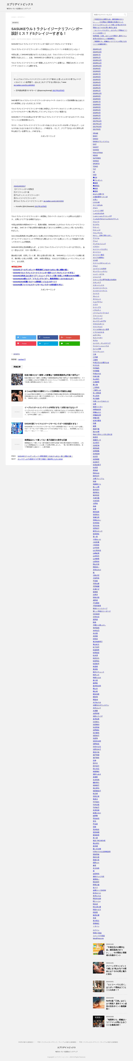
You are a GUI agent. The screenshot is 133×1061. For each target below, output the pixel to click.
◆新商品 (96, 186)
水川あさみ (97, 702)
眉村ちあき (97, 774)
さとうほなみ (98, 205)
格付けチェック (98, 672)
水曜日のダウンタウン (101, 705)
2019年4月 (97, 82)
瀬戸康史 (96, 758)
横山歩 (95, 688)
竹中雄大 (96, 802)
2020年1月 (97, 57)
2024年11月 (97, 49)
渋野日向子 (97, 749)
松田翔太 (96, 661)
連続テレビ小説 (98, 876)
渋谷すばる (97, 747)
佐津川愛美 (97, 420)
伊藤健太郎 (97, 415)
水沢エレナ (97, 708)
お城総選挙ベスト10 (100, 197)
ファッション (98, 315)
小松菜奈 (96, 545)
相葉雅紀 (96, 771)
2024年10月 (97, 52)
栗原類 (95, 669)
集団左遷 (96, 915)
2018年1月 (97, 118)
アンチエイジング (99, 244)
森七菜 (95, 680)
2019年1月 (97, 91)
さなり (95, 208)
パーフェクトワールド (101, 313)
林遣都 (95, 666)
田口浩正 (96, 769)
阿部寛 (95, 912)
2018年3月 (97, 113)
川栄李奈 (96, 578)
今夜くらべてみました (101, 401)
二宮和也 (96, 387)
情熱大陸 (96, 597)
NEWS (95, 155)
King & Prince (98, 152)
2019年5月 (97, 79)
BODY (95, 136)
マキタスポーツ (98, 324)
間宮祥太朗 (97, 898)
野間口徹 (96, 885)
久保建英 (96, 382)
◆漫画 (95, 191)
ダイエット (97, 299)
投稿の (97, 933)
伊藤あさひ (97, 412)
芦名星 (95, 824)
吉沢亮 (95, 456)
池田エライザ (98, 716)
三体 (94, 354)
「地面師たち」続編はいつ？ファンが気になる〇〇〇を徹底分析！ (116, 1022)
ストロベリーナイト (100, 288)
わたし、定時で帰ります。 (102, 235)
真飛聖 (95, 777)
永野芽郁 (96, 713)
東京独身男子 (98, 642)
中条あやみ (97, 374)
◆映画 (95, 188)
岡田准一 (96, 567)
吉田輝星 (96, 459)
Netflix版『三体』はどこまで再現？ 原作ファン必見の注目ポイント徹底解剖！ (116, 1005)
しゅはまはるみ (98, 213)
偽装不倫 (96, 429)
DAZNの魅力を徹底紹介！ (26, 1042)
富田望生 (96, 534)
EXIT (94, 144)
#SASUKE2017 (20, 186)
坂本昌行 (96, 490)
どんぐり (96, 222)
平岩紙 (95, 581)
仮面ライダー (98, 407)
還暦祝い (96, 879)
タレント (96, 296)
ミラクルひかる (98, 332)
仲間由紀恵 (97, 409)
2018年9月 (97, 96)
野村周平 (96, 882)
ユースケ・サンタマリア (102, 343)
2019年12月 (97, 60)
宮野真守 (96, 528)
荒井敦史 (96, 829)
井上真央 (96, 396)
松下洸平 (96, 647)
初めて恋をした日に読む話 (102, 434)
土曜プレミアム (98, 478)
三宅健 (95, 357)
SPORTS (16, 354)
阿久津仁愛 (97, 907)
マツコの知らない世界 (101, 329)
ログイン (96, 930)
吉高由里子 (97, 465)
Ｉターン (96, 926)
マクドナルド (98, 327)
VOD (94, 175)
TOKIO (95, 166)
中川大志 (96, 365)
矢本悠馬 (96, 780)
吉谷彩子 (96, 462)
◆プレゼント (98, 180)
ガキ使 (95, 260)
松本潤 (95, 655)
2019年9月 (97, 68)
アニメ (95, 241)
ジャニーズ (97, 277)
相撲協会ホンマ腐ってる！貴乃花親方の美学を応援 (46, 440)
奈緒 (94, 506)
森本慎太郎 (97, 686)
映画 (94, 622)
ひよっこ (96, 227)
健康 (94, 426)
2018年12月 (97, 93)
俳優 (94, 423)
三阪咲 (95, 360)
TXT (94, 169)
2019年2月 (97, 88)
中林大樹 (96, 376)
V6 (94, 172)
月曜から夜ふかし (99, 625)
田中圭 (95, 763)
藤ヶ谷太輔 (97, 849)
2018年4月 (97, 110)
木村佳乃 (96, 630)
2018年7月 (97, 102)
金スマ (95, 887)
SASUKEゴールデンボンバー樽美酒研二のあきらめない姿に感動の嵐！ (41, 270)
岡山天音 (96, 564)
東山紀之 (96, 644)
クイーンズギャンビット (102, 263)
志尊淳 (95, 595)
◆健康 (95, 183)
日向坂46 (96, 614)
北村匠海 (96, 445)
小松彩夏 (96, 542)
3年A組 (95, 133)
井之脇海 (96, 398)
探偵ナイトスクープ (100, 608)
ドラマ (95, 304)
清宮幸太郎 (97, 741)
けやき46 (96, 202)
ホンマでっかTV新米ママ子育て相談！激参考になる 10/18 (40, 459)
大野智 (95, 503)
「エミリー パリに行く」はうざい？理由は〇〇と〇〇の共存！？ (116, 987)
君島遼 (95, 470)
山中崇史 (96, 548)
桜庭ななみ (97, 677)
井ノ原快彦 (97, 393)
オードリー (97, 252)
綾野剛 (95, 816)
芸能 (94, 827)
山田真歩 (96, 561)
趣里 (94, 865)
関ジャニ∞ (96, 901)
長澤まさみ (97, 896)
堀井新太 (96, 492)
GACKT (95, 147)
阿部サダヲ (97, 910)
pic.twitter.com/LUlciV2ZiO (54, 201)
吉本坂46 (96, 454)
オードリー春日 (98, 255)
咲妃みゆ (96, 473)
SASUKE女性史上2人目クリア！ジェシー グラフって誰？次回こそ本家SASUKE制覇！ (47, 276)
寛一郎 (95, 537)
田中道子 (96, 766)
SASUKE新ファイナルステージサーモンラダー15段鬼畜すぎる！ (38, 285)
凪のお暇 (96, 432)
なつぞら (96, 224)
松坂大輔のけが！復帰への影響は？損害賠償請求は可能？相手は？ (52, 375)
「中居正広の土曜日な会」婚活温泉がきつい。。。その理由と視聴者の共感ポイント (116, 951)
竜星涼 (95, 799)
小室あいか (97, 539)
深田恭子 (96, 735)
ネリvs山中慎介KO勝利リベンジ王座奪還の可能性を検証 (48, 391)
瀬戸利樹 (96, 755)
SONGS (96, 161)
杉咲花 (95, 639)
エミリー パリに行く (100, 249)
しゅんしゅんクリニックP (102, 216)
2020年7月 (97, 55)
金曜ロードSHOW (99, 890)
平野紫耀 (96, 586)
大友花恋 (96, 501)
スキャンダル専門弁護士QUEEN (104, 280)
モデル (95, 340)
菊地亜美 (96, 835)
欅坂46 (95, 700)
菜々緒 (95, 838)
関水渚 (95, 904)
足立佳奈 (96, 868)
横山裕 (95, 691)
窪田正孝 (96, 796)
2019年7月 (97, 74)
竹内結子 (96, 807)
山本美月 (96, 556)
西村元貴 (96, 857)
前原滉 (95, 437)
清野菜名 (96, 744)
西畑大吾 (96, 860)
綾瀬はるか (97, 813)
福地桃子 (96, 785)
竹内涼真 (96, 805)
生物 (94, 760)
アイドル (96, 238)
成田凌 (95, 600)
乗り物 (95, 385)
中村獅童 (96, 371)
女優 (94, 509)
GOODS (96, 150)
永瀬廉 (95, 711)
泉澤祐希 (96, 719)
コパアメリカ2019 (99, 269)
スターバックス (98, 285)
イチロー (96, 246)
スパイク (96, 293)
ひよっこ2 (96, 230)
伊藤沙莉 (96, 418)
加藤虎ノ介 (97, 440)
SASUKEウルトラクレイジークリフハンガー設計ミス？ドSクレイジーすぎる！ (44, 273)
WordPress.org (98, 938)
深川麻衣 (96, 733)
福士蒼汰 (96, 788)
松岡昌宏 (96, 653)
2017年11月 (97, 124)
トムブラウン (98, 302)
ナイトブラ (97, 307)
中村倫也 (96, 368)
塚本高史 (96, 495)
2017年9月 (97, 129)
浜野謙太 (96, 730)
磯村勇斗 (96, 782)
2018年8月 (97, 99)
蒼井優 (95, 846)
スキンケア (97, 282)
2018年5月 (97, 107)
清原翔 (95, 738)
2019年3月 (97, 85)
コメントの (99, 936)
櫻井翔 (95, 697)
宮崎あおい (97, 520)
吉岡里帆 (96, 451)
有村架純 (96, 628)
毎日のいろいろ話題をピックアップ (66, 1051)
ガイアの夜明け (98, 257)
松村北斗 (96, 658)
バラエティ (97, 310)
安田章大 (96, 514)
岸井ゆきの (97, 570)
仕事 (94, 404)
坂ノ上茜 (96, 487)
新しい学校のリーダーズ (102, 611)
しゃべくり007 (98, 210)
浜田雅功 (96, 724)
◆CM (95, 177)
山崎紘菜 (96, 553)
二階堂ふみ (97, 390)
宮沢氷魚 (96, 525)
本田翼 (95, 636)
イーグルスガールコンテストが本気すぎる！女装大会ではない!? (51, 407)
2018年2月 (97, 115)
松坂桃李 (96, 650)
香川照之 (96, 921)
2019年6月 (97, 77)
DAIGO (95, 139)
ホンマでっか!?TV (99, 321)
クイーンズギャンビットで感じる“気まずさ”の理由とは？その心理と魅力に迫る (116, 970)
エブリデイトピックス (20, 4)
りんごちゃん (98, 233)
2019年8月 (97, 71)
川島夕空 (96, 575)
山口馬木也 (97, 550)
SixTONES (97, 158)
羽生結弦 (96, 818)
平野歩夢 (96, 583)
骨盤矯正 (96, 923)
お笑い (95, 199)
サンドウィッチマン (100, 271)
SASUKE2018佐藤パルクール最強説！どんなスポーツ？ (35, 282)
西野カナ (96, 863)
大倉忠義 (96, 498)
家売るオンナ (98, 531)
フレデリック (98, 318)
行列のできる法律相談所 (102, 852)
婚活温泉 (96, 512)
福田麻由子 (97, 791)
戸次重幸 (96, 603)
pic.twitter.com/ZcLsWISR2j (24, 85)
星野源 (95, 619)
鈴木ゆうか (97, 893)
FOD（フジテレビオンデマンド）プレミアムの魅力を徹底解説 (57, 1042)
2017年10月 (97, 126)
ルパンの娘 (97, 349)
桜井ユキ (96, 675)
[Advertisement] (48, 158)
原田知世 (96, 448)
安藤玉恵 (96, 517)
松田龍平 (96, 664)
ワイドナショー (98, 351)
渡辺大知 (96, 752)
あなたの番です (98, 194)
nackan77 (22, 359)
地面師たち (97, 484)
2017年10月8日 (58, 90)
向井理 (95, 467)
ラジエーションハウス (101, 346)
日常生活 (96, 617)
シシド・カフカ (98, 274)
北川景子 (96, 443)
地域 (94, 481)
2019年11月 (97, 63)
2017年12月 (97, 121)
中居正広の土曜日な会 (101, 362)
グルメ (95, 266)
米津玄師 (96, 810)
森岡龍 (95, 683)
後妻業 (95, 592)
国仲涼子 (96, 476)
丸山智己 (96, 379)
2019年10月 (97, 66)
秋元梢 (95, 793)
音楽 (94, 918)
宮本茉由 (96, 523)
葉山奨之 (96, 843)
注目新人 (96, 722)
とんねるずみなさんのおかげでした (106, 219)
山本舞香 (96, 559)
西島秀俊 (96, 854)
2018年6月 (97, 104)
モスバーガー (98, 338)
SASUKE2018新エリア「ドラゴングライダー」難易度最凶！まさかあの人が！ (43, 279)
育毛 (94, 821)
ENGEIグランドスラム (101, 141)
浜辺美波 (96, 727)
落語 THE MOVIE (99, 840)
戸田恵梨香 (97, 606)
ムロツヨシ (97, 335)
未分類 (95, 633)
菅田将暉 (96, 832)
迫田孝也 (96, 874)
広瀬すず (96, 589)
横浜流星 (96, 694)
